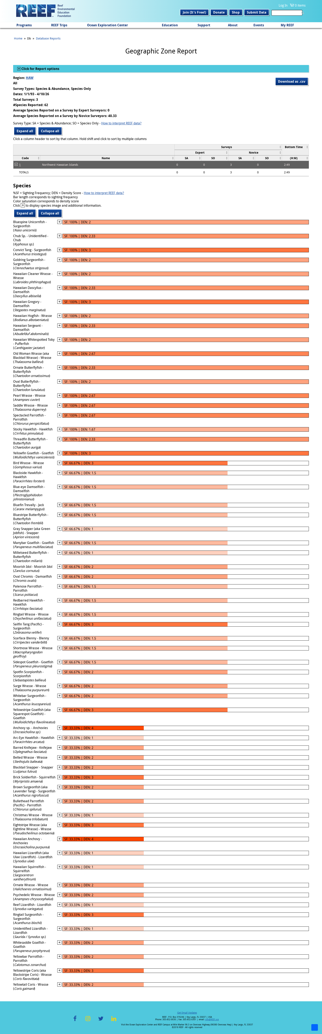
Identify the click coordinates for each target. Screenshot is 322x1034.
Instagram (88, 1020)
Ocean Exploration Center (107, 25)
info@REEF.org (212, 1019)
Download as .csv (291, 81)
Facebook (75, 1020)
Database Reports (48, 38)
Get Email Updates (187, 1012)
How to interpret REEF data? (121, 123)
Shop (236, 12)
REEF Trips (59, 25)
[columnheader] (228, 147)
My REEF (287, 25)
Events (258, 25)
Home (18, 38)
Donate (219, 12)
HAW (29, 77)
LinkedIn (113, 1020)
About (233, 25)
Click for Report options (40, 68)
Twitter (101, 1020)
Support (204, 25)
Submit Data (256, 12)
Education (170, 25)
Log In (283, 5)
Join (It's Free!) (194, 12)
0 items (300, 5)
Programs (24, 25)
